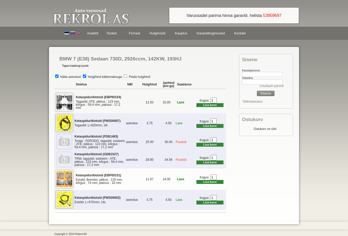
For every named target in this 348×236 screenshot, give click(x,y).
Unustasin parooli (271, 86)
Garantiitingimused (211, 33)
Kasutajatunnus (251, 70)
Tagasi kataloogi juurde (75, 65)
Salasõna (247, 78)
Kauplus (181, 33)
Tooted (112, 34)
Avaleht (92, 33)
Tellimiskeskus (253, 101)
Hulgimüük (157, 33)
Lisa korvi (209, 105)
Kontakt (240, 33)
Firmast (134, 33)
